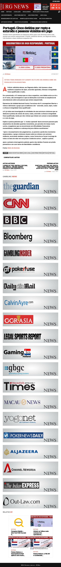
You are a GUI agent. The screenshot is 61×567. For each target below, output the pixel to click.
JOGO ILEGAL (43, 15)
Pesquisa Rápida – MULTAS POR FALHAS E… (18, 533)
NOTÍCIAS (44, 4)
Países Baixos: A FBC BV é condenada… (41, 554)
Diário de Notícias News (16, 153)
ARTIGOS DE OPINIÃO (6, 22)
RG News (7, 74)
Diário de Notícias (13, 148)
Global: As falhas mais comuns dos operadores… (41, 533)
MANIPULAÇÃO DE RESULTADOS (28, 18)
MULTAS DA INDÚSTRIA (45, 18)
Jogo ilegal (27, 153)
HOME (2, 12)
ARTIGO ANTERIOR (9, 163)
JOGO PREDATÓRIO (33, 15)
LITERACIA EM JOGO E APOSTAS (38, 22)
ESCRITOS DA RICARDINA (21, 22)
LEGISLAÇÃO (17, 12)
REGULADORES (27, 12)
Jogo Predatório (37, 153)
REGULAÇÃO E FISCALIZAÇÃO (41, 12)
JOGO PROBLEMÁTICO (20, 15)
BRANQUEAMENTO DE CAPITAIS (9, 18)
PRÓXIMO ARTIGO (52, 163)
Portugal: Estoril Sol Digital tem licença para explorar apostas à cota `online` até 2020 (46, 168)
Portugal (52, 153)
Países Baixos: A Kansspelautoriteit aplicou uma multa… (18, 553)
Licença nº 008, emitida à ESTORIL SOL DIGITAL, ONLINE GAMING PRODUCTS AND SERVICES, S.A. (15, 167)
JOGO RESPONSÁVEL (6, 15)
